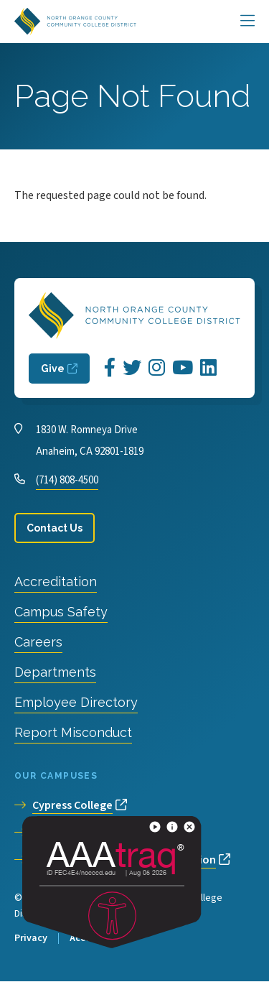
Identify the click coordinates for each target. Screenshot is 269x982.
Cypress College (72, 805)
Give (53, 368)
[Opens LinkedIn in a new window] (208, 368)
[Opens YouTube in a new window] (182, 368)
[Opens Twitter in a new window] (132, 368)
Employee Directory (76, 702)
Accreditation (55, 581)
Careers (38, 641)
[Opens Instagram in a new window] (156, 368)
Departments (55, 672)
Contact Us (54, 528)
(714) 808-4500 (67, 480)
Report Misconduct (73, 732)
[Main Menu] (247, 21)
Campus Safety (61, 611)
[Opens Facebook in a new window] (109, 368)
